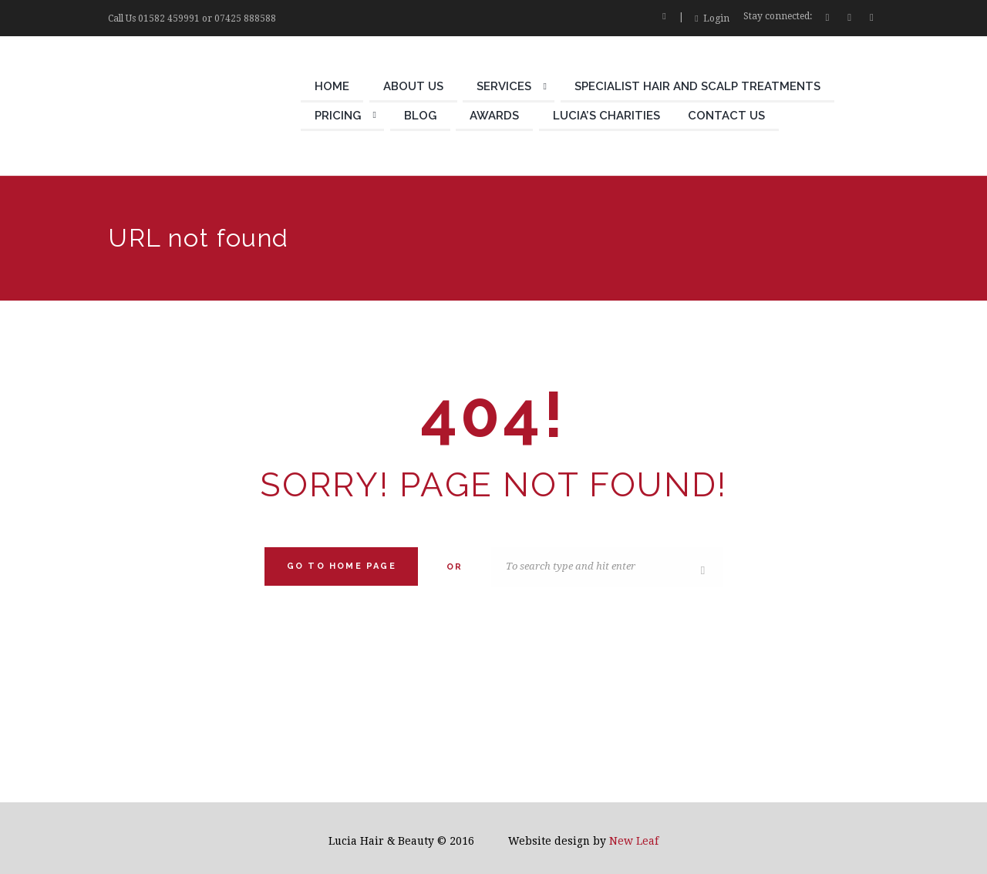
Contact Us (726, 116)
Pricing (338, 116)
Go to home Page (341, 566)
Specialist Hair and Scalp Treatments (697, 86)
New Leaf (634, 841)
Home (332, 86)
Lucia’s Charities (606, 116)
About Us (413, 86)
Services (504, 86)
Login (716, 18)
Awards (494, 116)
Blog (420, 116)
